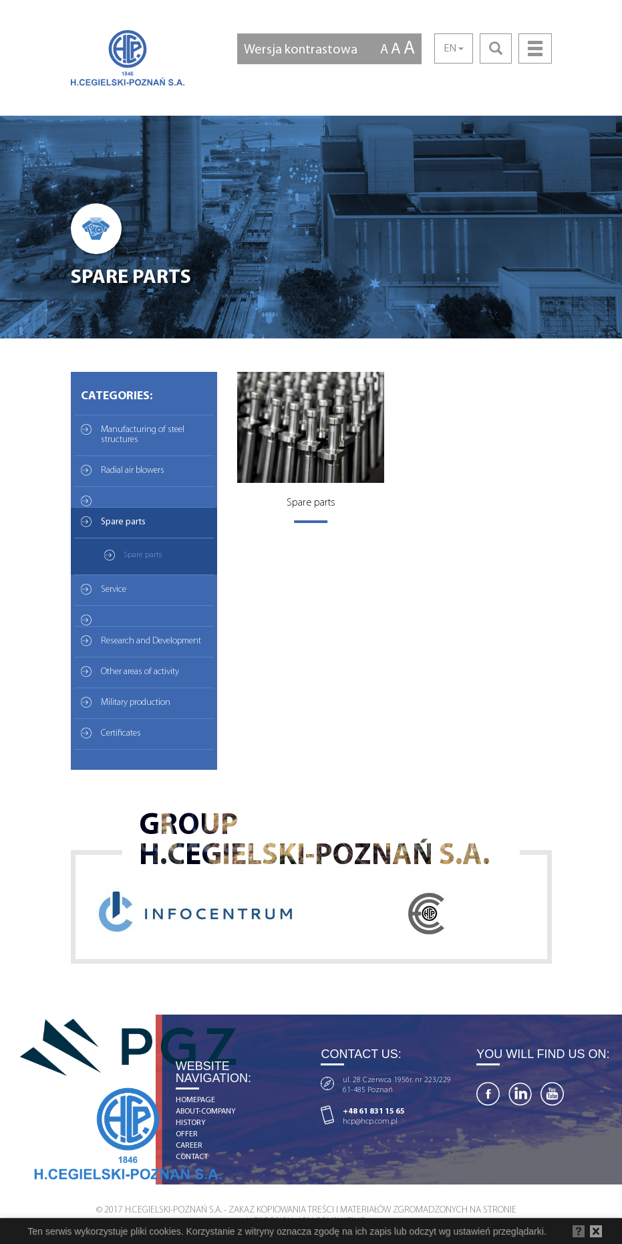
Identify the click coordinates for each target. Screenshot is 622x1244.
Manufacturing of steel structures (142, 435)
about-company (206, 1112)
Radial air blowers (132, 470)
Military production (135, 703)
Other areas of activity (140, 672)
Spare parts (123, 522)
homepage (195, 1100)
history (191, 1123)
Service (113, 590)
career (189, 1146)
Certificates (121, 733)
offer (187, 1134)
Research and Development (151, 641)
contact (192, 1157)
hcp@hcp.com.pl (370, 1122)
